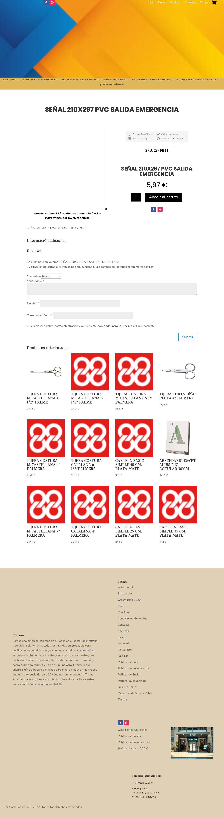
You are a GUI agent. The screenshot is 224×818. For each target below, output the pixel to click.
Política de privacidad (132, 681)
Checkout (124, 612)
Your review (35, 281)
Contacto (175, 2)
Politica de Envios (129, 674)
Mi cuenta (124, 643)
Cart (120, 606)
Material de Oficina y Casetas (79, 80)
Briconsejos (125, 593)
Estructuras (10, 80)
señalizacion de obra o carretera (151, 80)
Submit (187, 337)
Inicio (151, 2)
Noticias (205, 2)
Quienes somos (128, 687)
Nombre (33, 303)
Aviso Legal (125, 587)
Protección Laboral (114, 80)
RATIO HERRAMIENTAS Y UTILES (197, 80)
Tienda (162, 2)
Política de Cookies (130, 662)
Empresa (190, 2)
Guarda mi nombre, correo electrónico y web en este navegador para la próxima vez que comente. (92, 326)
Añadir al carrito (163, 197)
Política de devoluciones (133, 668)
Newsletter (125, 650)
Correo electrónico (39, 315)
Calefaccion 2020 (129, 600)
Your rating (34, 276)
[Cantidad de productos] (136, 197)
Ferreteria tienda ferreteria (39, 80)
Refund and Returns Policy (135, 693)
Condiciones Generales (132, 618)
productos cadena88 (112, 85)
